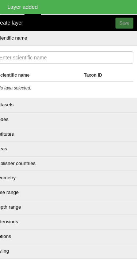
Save (124, 23)
